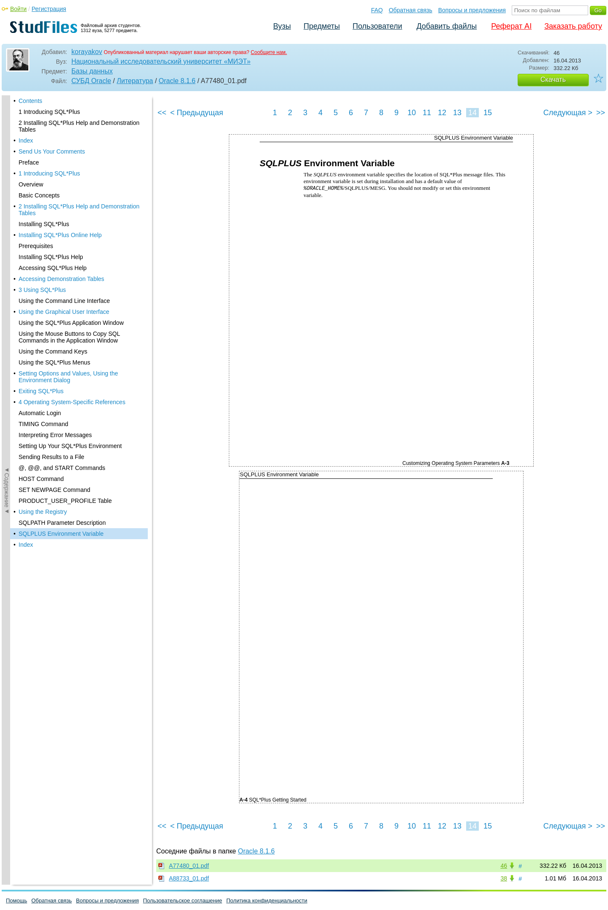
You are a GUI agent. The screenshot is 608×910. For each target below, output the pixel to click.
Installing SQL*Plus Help (51, 97)
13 (457, 112)
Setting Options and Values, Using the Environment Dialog (68, 217)
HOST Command (41, 319)
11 (427, 112)
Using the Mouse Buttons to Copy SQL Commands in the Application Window (69, 177)
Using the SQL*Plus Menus (54, 203)
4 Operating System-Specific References (72, 242)
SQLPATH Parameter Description (62, 363)
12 (442, 112)
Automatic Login (40, 253)
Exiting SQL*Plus (41, 231)
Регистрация (49, 8)
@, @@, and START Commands (62, 308)
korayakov (86, 51)
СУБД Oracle (91, 80)
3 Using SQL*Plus (42, 130)
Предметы (322, 26)
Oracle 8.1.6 (177, 80)
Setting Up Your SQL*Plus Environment (70, 286)
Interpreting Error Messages (55, 275)
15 (487, 112)
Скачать (553, 79)
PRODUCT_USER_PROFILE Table (65, 341)
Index (26, 385)
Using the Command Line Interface (64, 141)
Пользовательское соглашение (182, 900)
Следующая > (567, 112)
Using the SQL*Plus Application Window (71, 163)
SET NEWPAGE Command (54, 330)
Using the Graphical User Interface (64, 152)
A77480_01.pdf (189, 865)
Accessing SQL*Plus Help (53, 108)
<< (161, 112)
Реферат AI (511, 26)
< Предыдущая (196, 112)
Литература (135, 80)
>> (600, 112)
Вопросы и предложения (472, 10)
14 (472, 112)
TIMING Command (43, 264)
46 (503, 865)
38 (503, 878)
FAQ (377, 10)
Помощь (16, 900)
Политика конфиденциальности (266, 900)
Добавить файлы (446, 26)
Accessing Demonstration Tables (61, 119)
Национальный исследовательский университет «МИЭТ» (160, 61)
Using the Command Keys (53, 192)
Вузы (282, 26)
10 (411, 112)
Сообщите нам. (269, 52)
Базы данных (92, 71)
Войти (18, 8)
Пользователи (377, 26)
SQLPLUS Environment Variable (61, 374)
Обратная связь (410, 10)
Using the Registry (43, 352)
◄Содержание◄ (6, 243)
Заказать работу (573, 26)
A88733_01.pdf (189, 878)
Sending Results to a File (51, 297)
